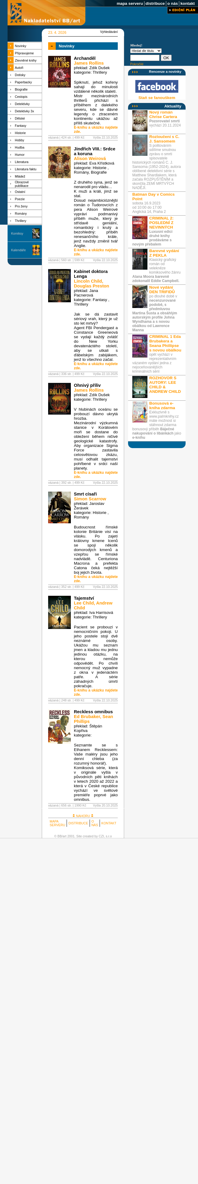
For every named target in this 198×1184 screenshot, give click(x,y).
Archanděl (85, 58)
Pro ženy (21, 206)
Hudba (19, 147)
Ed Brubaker (87, 716)
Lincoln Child (88, 281)
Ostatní (20, 192)
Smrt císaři (85, 494)
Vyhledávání (109, 32)
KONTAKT (109, 823)
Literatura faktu (25, 169)
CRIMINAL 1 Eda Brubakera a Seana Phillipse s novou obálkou (165, 343)
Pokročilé (137, 64)
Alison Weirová (90, 158)
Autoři (19, 67)
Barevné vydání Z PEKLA (164, 253)
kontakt (187, 3)
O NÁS (94, 823)
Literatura (21, 162)
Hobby (19, 140)
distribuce (155, 3)
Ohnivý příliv (87, 385)
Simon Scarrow (90, 498)
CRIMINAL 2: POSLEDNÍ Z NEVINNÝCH (161, 222)
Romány (21, 213)
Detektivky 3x (24, 111)
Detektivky (22, 104)
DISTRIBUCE (78, 823)
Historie (20, 133)
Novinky (20, 46)
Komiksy (17, 233)
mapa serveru (130, 3)
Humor (20, 154)
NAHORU (83, 816)
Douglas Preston (91, 286)
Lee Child (84, 603)
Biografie (21, 89)
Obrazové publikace (22, 184)
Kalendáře (18, 250)
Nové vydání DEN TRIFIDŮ (162, 289)
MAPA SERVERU (57, 823)
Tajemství (84, 598)
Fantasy (20, 125)
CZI (101, 836)
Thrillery (20, 221)
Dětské (20, 118)
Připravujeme (24, 53)
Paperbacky (23, 82)
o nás (172, 3)
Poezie (20, 199)
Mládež (20, 176)
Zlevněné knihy (26, 60)
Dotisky (20, 75)
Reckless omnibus (93, 711)
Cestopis (21, 96)
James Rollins (89, 63)
